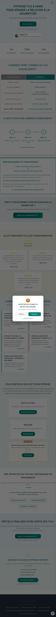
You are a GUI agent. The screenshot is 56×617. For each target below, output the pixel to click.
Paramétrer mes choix (28, 318)
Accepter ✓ (34, 314)
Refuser (21, 314)
